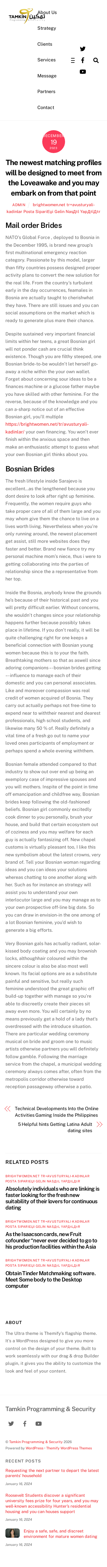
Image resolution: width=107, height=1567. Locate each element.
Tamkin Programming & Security (36, 1442)
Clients (44, 44)
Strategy (46, 28)
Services (46, 60)
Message (46, 76)
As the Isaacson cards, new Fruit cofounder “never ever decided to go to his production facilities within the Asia (51, 1240)
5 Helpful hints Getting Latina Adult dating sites (55, 1127)
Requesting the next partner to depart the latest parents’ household (52, 1473)
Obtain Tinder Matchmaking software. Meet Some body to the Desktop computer (50, 1279)
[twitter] (82, 48)
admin (18, 205)
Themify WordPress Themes (69, 1448)
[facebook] (82, 60)
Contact (45, 107)
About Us (47, 12)
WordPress (34, 1448)
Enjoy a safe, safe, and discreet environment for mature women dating (60, 1533)
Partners (46, 91)
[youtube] (82, 71)
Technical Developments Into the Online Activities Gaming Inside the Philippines (56, 1112)
